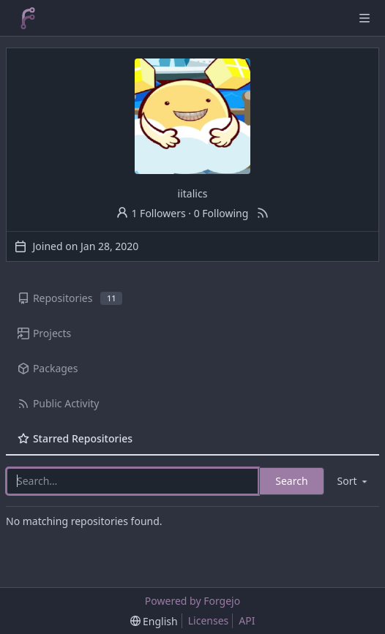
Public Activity (58, 403)
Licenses (208, 620)
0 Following (221, 213)
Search (291, 481)
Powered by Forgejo (192, 601)
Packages (48, 368)
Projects (44, 333)
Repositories (70, 298)
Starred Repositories (75, 438)
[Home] (27, 18)
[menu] (353, 481)
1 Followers (151, 213)
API (247, 620)
